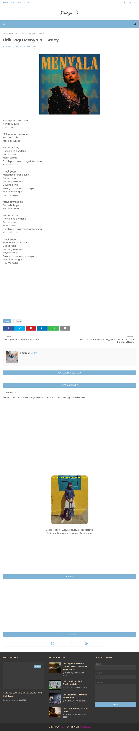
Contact (29, 2)
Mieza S (8, 46)
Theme (62, 727)
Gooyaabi (85, 727)
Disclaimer (16, 2)
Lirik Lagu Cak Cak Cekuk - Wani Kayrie (76, 696)
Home (5, 2)
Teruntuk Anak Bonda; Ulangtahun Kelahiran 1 (23, 694)
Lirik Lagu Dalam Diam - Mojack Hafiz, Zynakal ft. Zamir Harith (75, 666)
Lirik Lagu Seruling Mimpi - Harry (75, 710)
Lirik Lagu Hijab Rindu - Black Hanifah (74, 683)
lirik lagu (14, 33)
